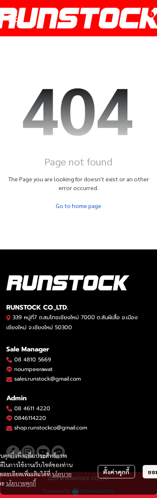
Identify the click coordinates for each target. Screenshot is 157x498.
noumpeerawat (33, 369)
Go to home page (78, 205)
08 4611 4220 (32, 408)
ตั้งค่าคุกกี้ (116, 471)
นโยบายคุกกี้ (21, 483)
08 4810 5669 (32, 359)
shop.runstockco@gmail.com (50, 428)
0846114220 (30, 418)
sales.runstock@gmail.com (47, 379)
